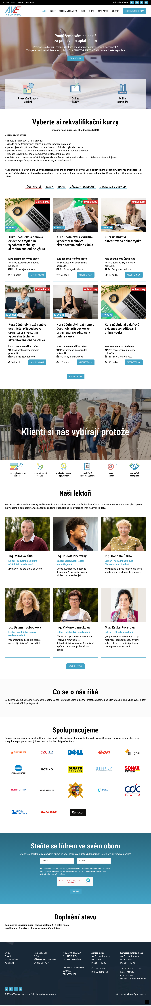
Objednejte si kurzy (134, 11)
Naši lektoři (40, 953)
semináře (122, 101)
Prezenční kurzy (27, 98)
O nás (91, 11)
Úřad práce (103, 11)
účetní (115, 572)
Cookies (67, 971)
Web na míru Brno (124, 995)
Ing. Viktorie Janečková (73, 627)
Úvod (44, 11)
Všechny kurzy (75, 376)
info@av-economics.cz (25, 2)
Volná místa (11, 960)
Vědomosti (14, 639)
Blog (83, 11)
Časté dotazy (41, 963)
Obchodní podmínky (73, 968)
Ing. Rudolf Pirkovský (72, 556)
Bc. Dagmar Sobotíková (24, 627)
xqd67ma (141, 979)
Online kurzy (70, 957)
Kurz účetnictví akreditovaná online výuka (123, 239)
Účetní (60, 636)
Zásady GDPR (70, 975)
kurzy (75, 101)
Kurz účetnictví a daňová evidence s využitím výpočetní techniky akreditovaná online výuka (26, 243)
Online (75, 98)
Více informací (37, 275)
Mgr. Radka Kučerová (120, 627)
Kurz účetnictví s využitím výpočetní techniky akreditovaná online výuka (75, 241)
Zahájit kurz (75, 58)
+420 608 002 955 (8, 2)
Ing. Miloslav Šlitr (20, 556)
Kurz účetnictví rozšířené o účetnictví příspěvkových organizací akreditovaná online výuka (75, 330)
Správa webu (140, 995)
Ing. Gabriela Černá (118, 556)
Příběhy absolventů (68, 11)
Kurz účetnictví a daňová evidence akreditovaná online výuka (122, 328)
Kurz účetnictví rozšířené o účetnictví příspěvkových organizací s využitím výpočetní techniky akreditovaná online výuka (27, 332)
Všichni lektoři (75, 666)
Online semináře (72, 960)
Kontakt (115, 11)
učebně (28, 101)
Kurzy (53, 11)
